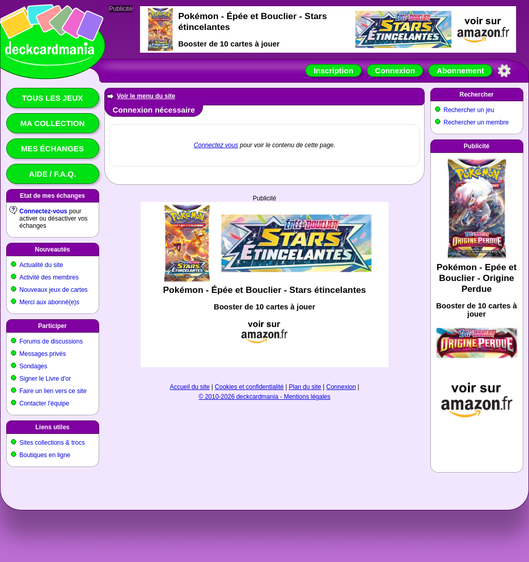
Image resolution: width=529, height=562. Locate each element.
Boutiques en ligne (45, 455)
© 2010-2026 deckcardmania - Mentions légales (265, 396)
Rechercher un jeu (469, 110)
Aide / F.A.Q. (52, 173)
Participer (52, 326)
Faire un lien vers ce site (53, 391)
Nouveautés (52, 249)
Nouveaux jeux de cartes (54, 289)
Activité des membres (49, 277)
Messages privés (43, 353)
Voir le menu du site (146, 96)
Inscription (333, 70)
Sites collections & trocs (52, 442)
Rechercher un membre (476, 122)
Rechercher (476, 94)
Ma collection (52, 123)
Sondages (34, 366)
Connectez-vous (44, 211)
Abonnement (460, 70)
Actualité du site (42, 265)
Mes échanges (52, 148)
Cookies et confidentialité (249, 387)
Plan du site (305, 387)
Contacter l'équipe (44, 403)
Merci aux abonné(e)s (50, 302)
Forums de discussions (51, 341)
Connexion (395, 70)
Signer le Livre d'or (45, 378)
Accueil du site (190, 387)
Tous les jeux (52, 97)
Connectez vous (216, 145)
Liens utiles (52, 427)
